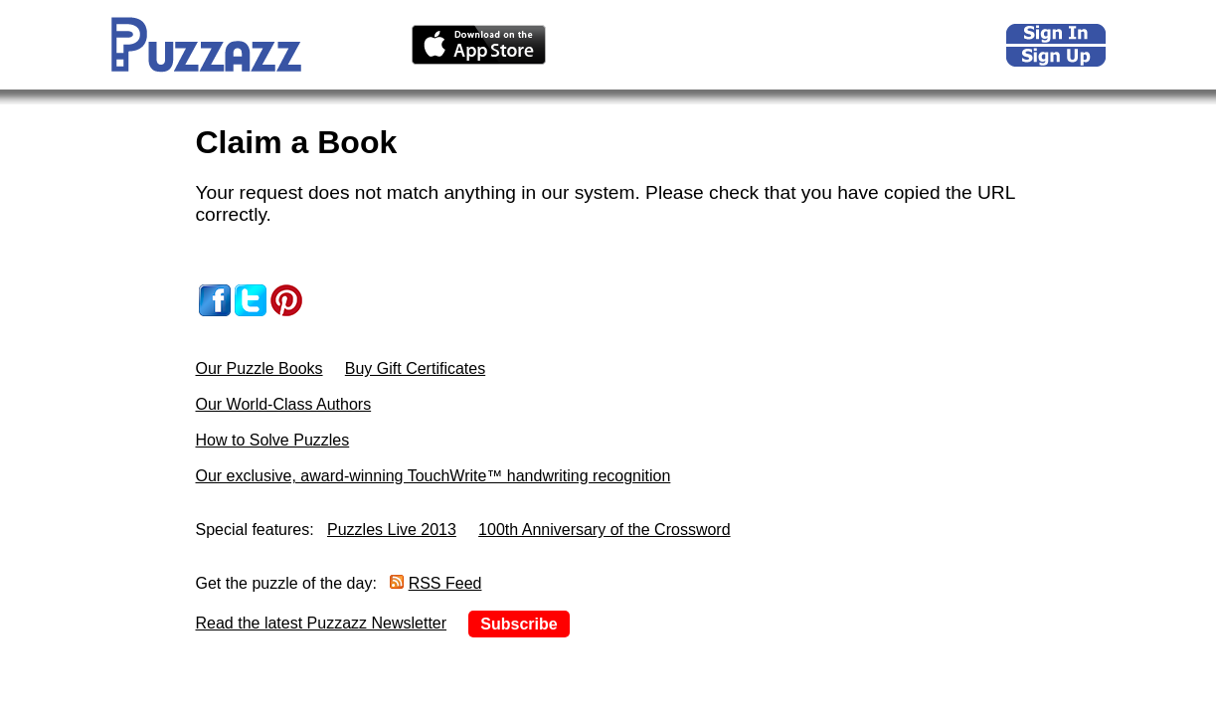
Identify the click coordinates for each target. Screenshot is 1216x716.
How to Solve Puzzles (273, 440)
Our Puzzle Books (259, 368)
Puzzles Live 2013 (391, 529)
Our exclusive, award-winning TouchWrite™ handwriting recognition (433, 475)
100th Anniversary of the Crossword (604, 529)
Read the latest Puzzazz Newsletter (321, 623)
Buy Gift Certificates (415, 368)
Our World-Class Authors (284, 404)
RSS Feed (445, 583)
